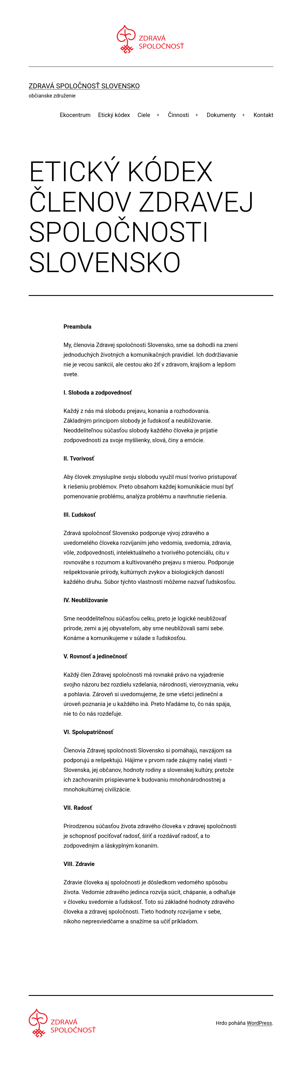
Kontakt (263, 115)
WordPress (259, 1023)
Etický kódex (114, 115)
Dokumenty (221, 115)
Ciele (144, 115)
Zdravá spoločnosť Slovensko (84, 86)
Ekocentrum (75, 115)
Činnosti (178, 115)
